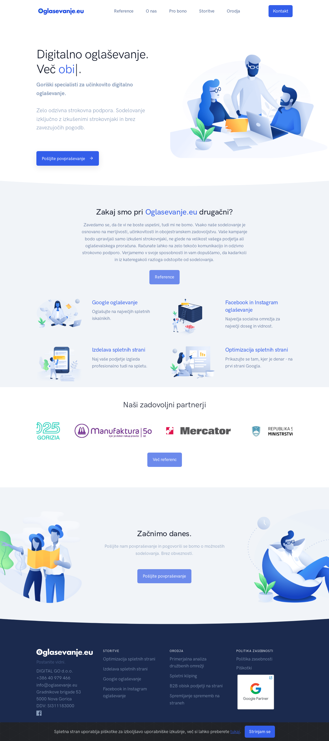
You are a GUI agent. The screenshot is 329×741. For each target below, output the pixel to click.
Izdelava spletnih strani (125, 668)
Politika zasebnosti (254, 658)
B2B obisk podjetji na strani (196, 685)
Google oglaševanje (122, 678)
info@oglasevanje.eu (56, 685)
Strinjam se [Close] (260, 731)
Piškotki (244, 667)
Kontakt (280, 11)
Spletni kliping (183, 675)
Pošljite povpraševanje (68, 158)
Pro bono (178, 11)
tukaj (235, 731)
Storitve (206, 11)
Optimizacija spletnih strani (129, 658)
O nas (151, 11)
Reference (123, 11)
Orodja (233, 11)
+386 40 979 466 (53, 677)
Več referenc (165, 459)
